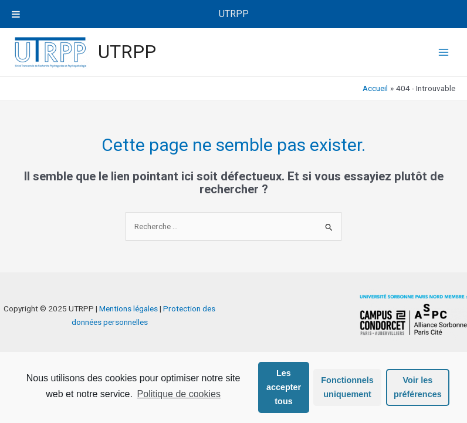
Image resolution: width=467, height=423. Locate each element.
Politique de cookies (179, 394)
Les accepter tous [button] (283, 387)
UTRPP (127, 52)
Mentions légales (128, 308)
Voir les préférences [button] (418, 387)
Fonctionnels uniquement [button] (347, 387)
